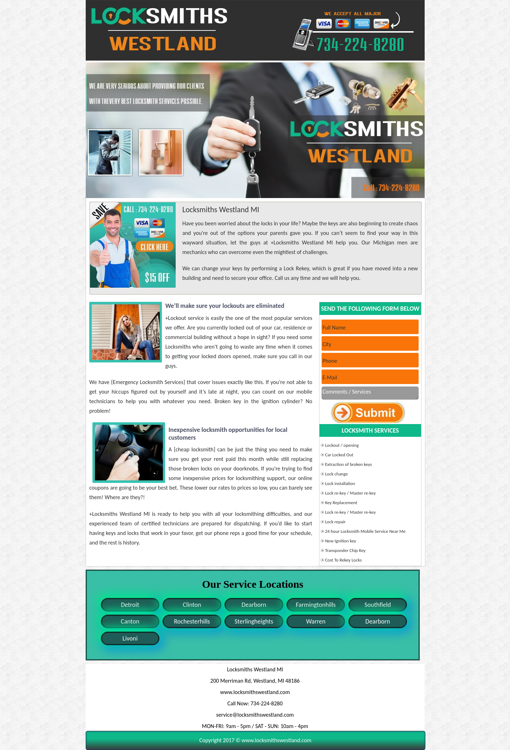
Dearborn (254, 605)
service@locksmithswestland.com (255, 714)
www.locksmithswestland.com (255, 692)
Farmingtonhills (316, 605)
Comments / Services (370, 393)
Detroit (130, 605)
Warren (315, 621)
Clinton (192, 605)
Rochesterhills (192, 621)
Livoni (130, 638)
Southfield (377, 605)
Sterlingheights (253, 621)
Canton (130, 621)
